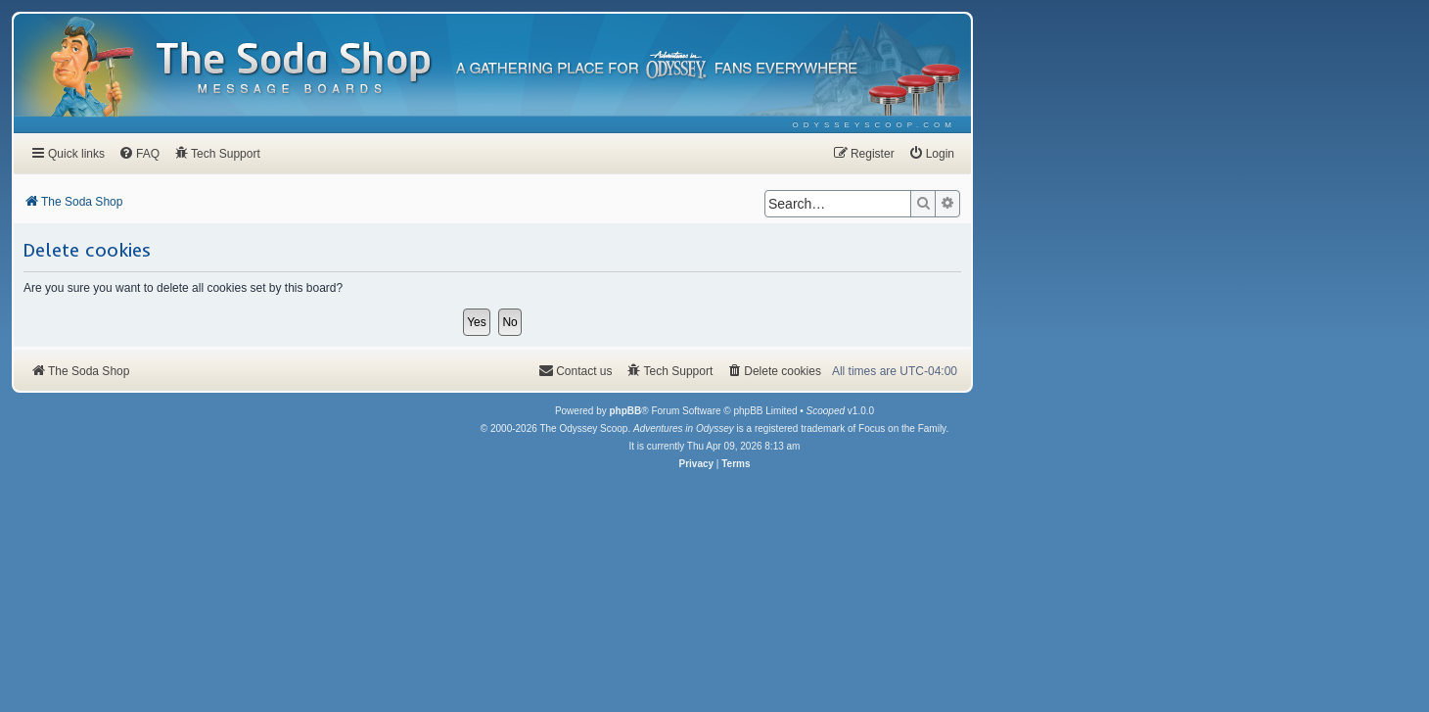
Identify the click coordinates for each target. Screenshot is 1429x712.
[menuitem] (874, 125)
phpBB (625, 410)
